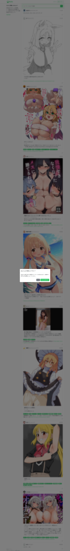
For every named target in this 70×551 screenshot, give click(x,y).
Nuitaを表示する (44, 280)
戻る (38, 280)
